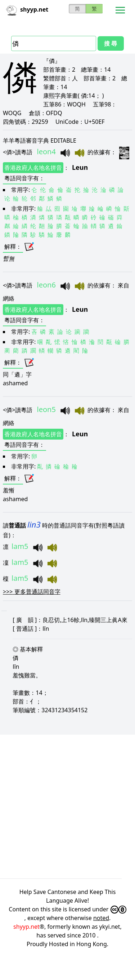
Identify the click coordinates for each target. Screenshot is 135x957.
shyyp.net (26, 927)
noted (101, 918)
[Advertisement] (67, 805)
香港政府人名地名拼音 (33, 168)
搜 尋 (110, 43)
